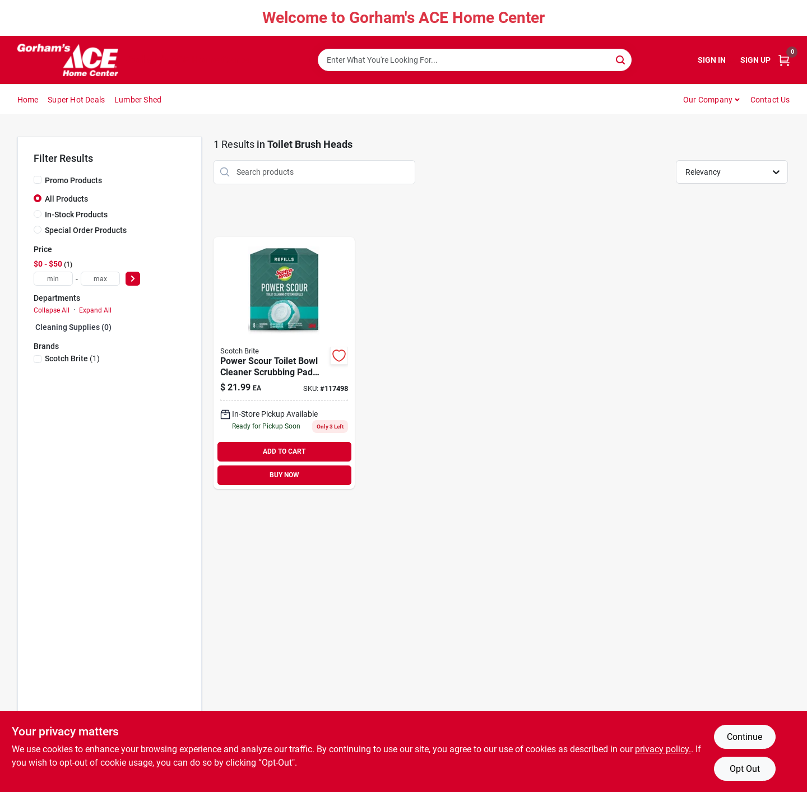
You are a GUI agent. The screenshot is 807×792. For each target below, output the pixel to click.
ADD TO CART (284, 451)
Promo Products (73, 180)
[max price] (100, 279)
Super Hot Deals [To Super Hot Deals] (76, 99)
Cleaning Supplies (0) (73, 327)
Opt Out (745, 768)
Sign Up (755, 59)
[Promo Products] (37, 180)
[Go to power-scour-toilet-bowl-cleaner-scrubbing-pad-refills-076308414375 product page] (284, 363)
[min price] (53, 279)
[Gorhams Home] (67, 60)
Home (28, 99)
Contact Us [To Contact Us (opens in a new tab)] (770, 99)
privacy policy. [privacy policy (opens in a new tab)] (663, 749)
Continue (744, 737)
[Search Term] (475, 60)
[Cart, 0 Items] (784, 60)
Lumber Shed (137, 99)
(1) (72, 358)
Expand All (95, 310)
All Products (66, 199)
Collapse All (51, 310)
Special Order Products (86, 230)
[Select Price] (133, 279)
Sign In (712, 59)
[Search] (621, 59)
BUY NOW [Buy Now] (284, 475)
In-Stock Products (76, 214)
